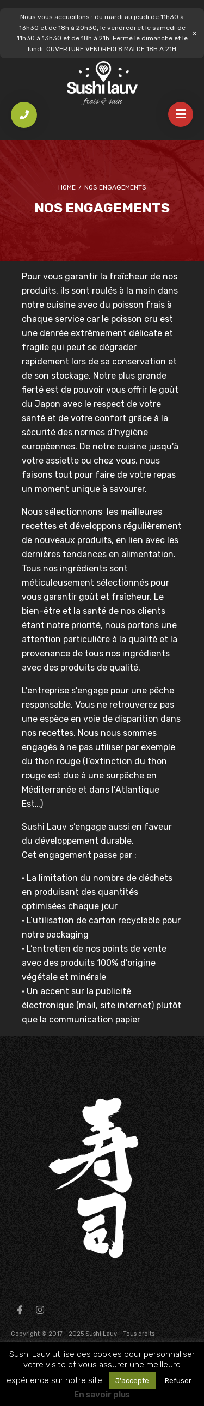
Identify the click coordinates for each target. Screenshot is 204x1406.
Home (67, 187)
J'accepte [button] (132, 1381)
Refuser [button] (178, 1381)
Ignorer (194, 33)
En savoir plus (102, 1394)
